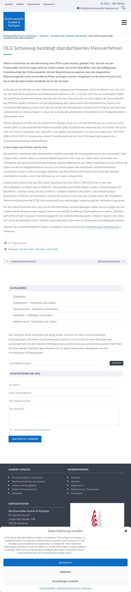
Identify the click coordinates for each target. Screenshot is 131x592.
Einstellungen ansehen (65, 581)
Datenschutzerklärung (38, 430)
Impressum (86, 588)
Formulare (76, 493)
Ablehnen (65, 571)
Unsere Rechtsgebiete (24, 485)
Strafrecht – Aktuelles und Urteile (33, 315)
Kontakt (9, 4)
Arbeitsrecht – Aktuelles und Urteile (34, 303)
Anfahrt (20, 4)
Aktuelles (17, 493)
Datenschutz (33, 4)
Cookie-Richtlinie (47, 588)
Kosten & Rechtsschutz (25, 489)
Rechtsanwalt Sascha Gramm (28, 481)
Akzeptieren (65, 562)
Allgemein (19, 296)
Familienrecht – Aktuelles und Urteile (35, 309)
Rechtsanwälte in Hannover (27, 477)
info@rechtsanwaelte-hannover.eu (97, 8)
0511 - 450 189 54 (112, 3)
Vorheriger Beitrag (23, 261)
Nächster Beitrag (109, 261)
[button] (126, 531)
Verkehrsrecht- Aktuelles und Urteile (38, 249)
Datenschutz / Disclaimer (68, 588)
